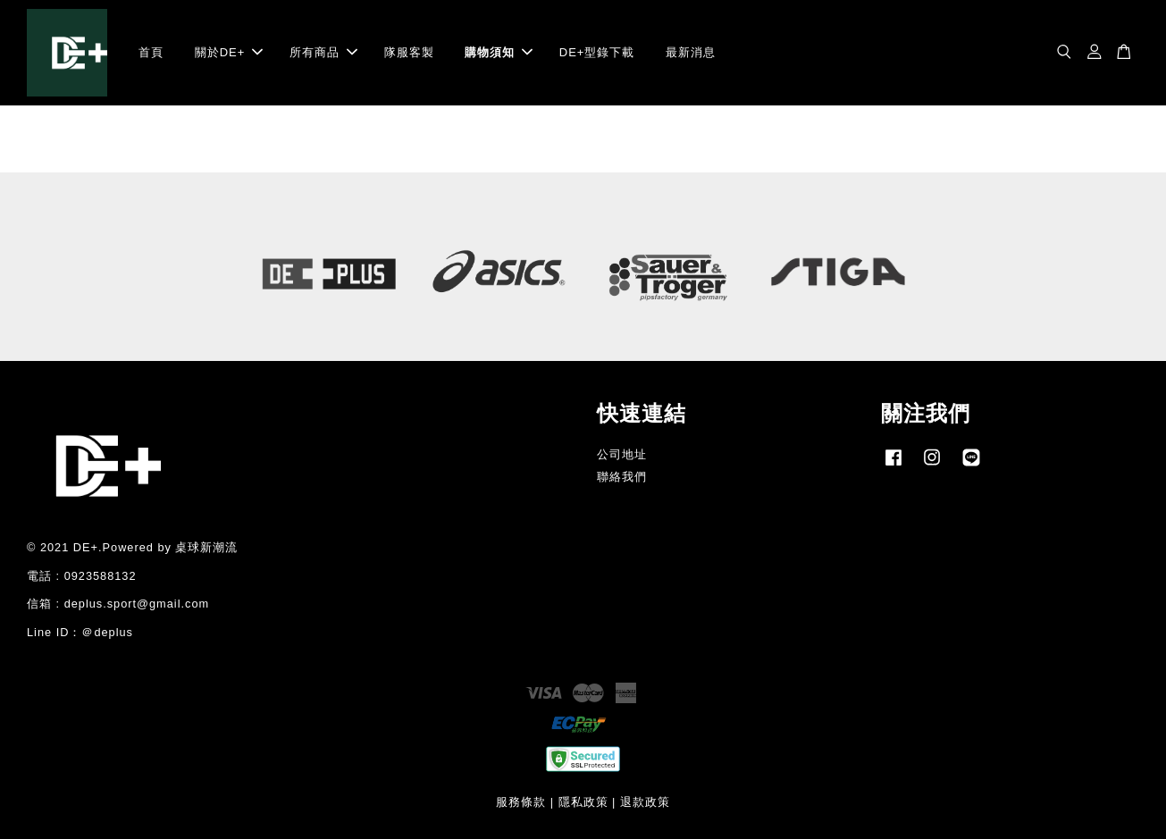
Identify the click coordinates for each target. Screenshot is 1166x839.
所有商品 (323, 52)
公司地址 (622, 454)
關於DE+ (229, 52)
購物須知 (499, 52)
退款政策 (645, 802)
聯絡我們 (622, 476)
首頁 (151, 52)
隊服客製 (409, 52)
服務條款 (521, 802)
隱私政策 (583, 802)
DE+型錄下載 (597, 52)
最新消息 (691, 52)
